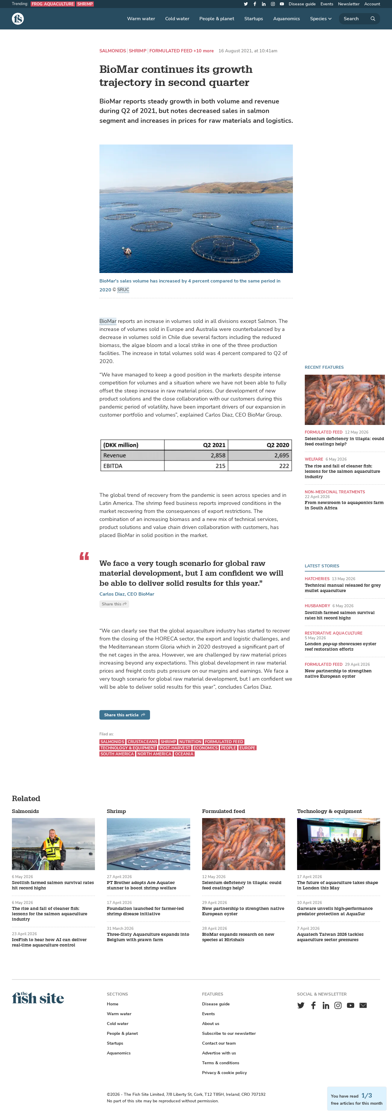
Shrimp (85, 4)
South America (117, 753)
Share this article (124, 715)
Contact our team (219, 1043)
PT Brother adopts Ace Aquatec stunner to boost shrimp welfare (141, 885)
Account (372, 4)
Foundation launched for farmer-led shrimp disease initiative (145, 911)
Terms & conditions (220, 1063)
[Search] (359, 18)
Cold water (177, 18)
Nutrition (190, 741)
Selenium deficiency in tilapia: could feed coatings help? (344, 441)
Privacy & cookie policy (224, 1073)
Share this (114, 604)
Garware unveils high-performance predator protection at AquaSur (335, 911)
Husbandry (317, 605)
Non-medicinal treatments (335, 492)
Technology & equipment (128, 748)
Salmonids (112, 51)
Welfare (314, 459)
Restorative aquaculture (334, 633)
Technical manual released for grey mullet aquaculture (343, 588)
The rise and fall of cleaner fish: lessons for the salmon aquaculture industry (342, 472)
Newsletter (349, 4)
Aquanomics (286, 18)
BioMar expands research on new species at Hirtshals (238, 937)
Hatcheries (317, 578)
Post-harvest (175, 748)
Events (327, 4)
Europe (248, 748)
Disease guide (302, 4)
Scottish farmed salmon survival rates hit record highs (340, 615)
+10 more (203, 51)
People (228, 748)
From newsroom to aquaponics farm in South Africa (344, 505)
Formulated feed (170, 51)
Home (112, 1004)
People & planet (216, 18)
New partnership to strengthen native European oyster (338, 673)
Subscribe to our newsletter (229, 1033)
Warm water (141, 18)
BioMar (107, 321)
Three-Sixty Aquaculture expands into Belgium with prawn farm (148, 937)
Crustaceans (142, 741)
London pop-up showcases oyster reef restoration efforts (340, 646)
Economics (206, 748)
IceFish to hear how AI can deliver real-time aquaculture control (49, 942)
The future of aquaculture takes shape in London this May (337, 885)
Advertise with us (219, 1053)
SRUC (123, 290)
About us (210, 1023)
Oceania (184, 753)
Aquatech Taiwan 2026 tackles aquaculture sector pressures (330, 937)
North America (154, 753)
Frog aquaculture (53, 4)
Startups (253, 18)
